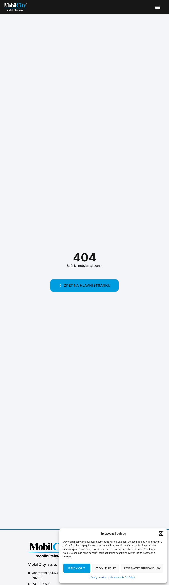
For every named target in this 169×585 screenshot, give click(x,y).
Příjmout (76, 568)
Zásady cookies (97, 577)
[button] (161, 534)
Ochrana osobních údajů (121, 577)
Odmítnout (106, 568)
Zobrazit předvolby (142, 568)
